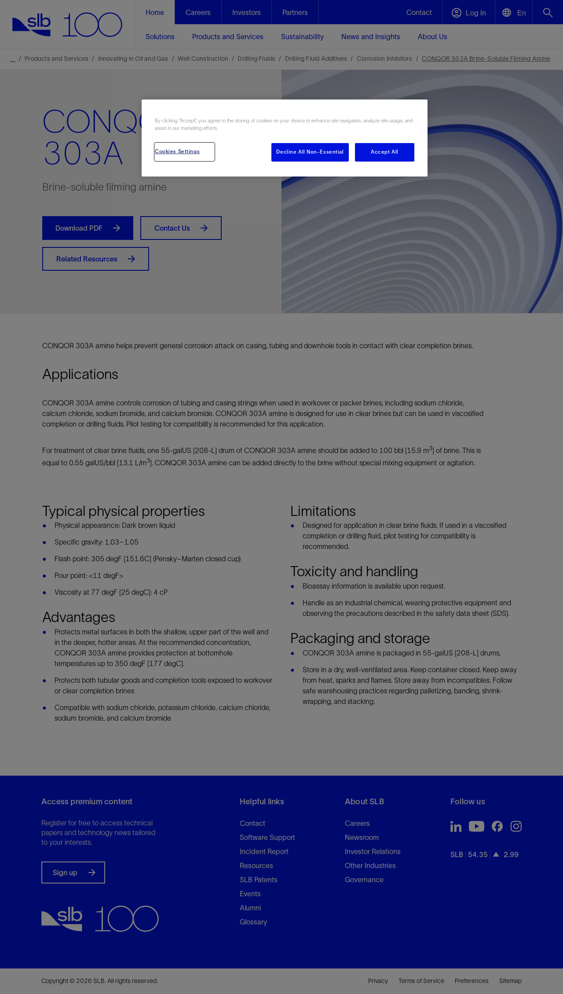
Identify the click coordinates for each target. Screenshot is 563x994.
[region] (285, 138)
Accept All (384, 152)
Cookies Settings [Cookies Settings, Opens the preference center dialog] (177, 151)
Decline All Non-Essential (310, 152)
